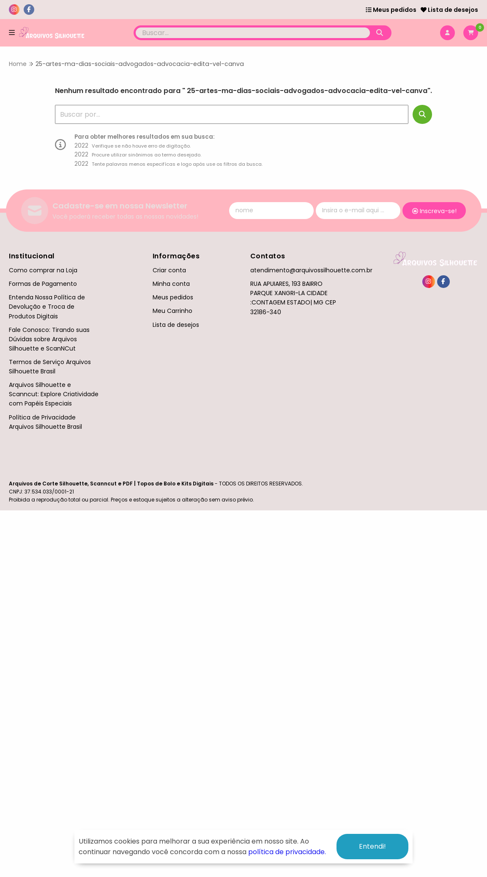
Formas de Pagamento (43, 284)
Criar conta (169, 270)
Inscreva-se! (434, 211)
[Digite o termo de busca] (253, 32)
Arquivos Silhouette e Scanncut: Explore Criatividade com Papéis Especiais (53, 394)
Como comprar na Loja (43, 270)
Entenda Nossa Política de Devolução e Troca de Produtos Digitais (47, 306)
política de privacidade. (287, 852)
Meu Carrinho (172, 311)
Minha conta (171, 284)
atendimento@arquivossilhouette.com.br (311, 270)
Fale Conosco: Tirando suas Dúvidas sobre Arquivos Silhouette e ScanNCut (49, 339)
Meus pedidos (391, 9)
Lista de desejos (449, 9)
